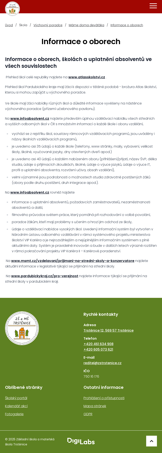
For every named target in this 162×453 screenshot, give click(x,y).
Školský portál (16, 398)
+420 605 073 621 (98, 349)
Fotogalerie (14, 414)
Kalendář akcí (16, 406)
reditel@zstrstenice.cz (103, 363)
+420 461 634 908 (98, 344)
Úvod (9, 25)
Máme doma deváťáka (86, 25)
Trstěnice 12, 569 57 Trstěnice (109, 330)
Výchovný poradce (48, 25)
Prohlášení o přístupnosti (104, 398)
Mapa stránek (95, 406)
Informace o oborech (127, 25)
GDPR (88, 414)
